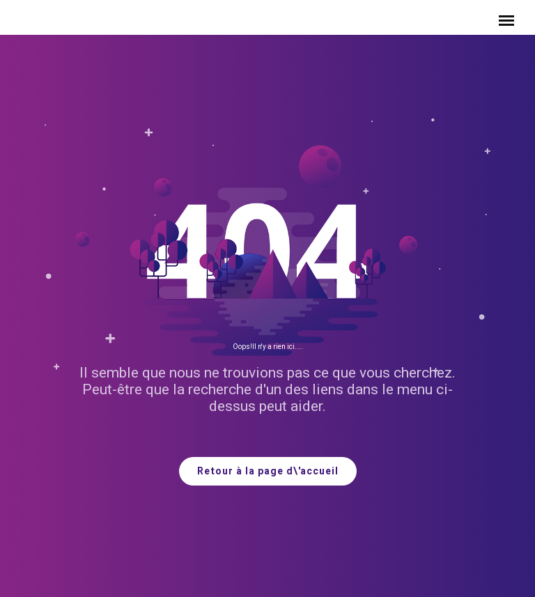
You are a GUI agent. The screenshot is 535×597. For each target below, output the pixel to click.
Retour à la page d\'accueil (268, 471)
